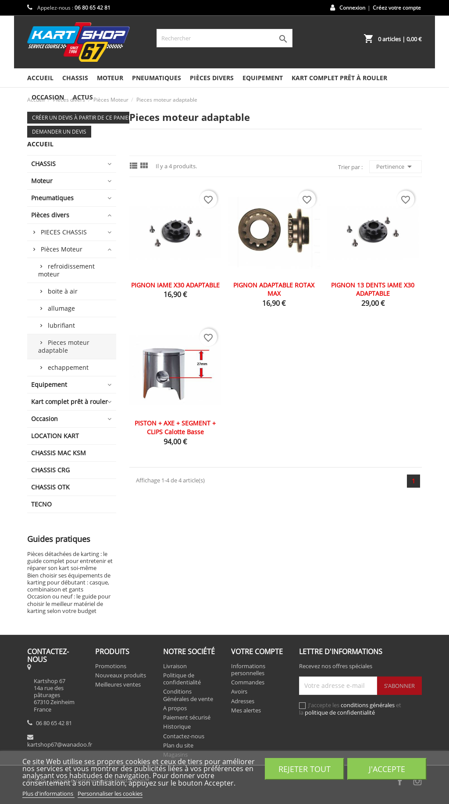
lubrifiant (61, 325)
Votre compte (257, 651)
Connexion (352, 7)
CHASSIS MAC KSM (58, 453)
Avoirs (239, 691)
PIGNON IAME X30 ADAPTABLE (175, 285)
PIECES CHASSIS (64, 232)
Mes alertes (246, 710)
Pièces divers (212, 78)
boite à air (63, 291)
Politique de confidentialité (182, 678)
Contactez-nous (183, 736)
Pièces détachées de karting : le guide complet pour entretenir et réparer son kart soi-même (70, 561)
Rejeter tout (304, 768)
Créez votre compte (397, 7)
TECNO (41, 504)
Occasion (44, 418)
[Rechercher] (224, 38)
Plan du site (178, 745)
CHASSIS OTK (50, 487)
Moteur (110, 78)
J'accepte (387, 768)
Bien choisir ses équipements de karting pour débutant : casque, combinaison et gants (68, 582)
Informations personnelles (248, 669)
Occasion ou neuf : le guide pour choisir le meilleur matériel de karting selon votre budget (68, 603)
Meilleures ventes (118, 684)
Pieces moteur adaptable (63, 346)
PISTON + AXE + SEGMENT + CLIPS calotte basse (175, 427)
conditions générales (368, 705)
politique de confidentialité (340, 712)
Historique (177, 726)
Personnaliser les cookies (110, 793)
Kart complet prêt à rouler (339, 78)
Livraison (175, 666)
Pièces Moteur (61, 249)
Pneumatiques (156, 78)
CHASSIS (75, 78)
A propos (175, 708)
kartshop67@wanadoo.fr (59, 744)
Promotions (110, 666)
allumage (61, 308)
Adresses (242, 701)
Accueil (40, 78)
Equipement (262, 78)
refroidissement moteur (66, 270)
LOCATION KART (55, 436)
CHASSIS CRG (50, 470)
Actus (83, 97)
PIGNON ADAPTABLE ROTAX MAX (273, 289)
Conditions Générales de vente (188, 694)
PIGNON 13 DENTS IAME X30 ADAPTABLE (372, 289)
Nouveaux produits (120, 675)
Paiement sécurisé (186, 717)
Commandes (247, 682)
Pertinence (395, 166)
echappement (68, 367)
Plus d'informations (48, 793)
